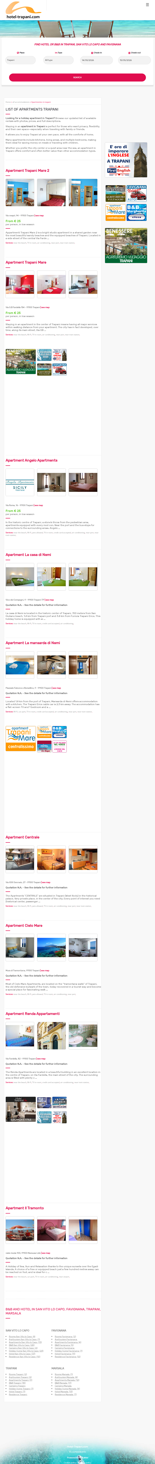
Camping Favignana (65, 1348)
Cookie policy (70, 1462)
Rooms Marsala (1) (64, 1374)
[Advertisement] (84, 394)
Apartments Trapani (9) (20, 1380)
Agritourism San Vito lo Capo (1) (24, 1339)
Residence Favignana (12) (68, 1356)
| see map (39, 215)
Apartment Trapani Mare (26, 262)
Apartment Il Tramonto (25, 1208)
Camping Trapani (17, 1385)
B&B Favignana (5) (64, 1345)
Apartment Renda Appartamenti (33, 1013)
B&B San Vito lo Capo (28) (22, 1345)
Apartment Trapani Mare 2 (27, 170)
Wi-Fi (29, 334)
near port (55, 243)
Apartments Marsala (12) (67, 1380)
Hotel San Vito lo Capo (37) (22, 1353)
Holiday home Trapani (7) (21, 1388)
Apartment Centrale (22, 837)
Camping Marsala (63, 1385)
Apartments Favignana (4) (68, 1342)
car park (22, 711)
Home (8, 102)
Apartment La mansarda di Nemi (33, 643)
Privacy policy (84, 1462)
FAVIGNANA (58, 1330)
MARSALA (57, 1368)
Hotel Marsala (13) (64, 1391)
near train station (67, 243)
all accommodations (21, 102)
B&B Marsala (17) (63, 1383)
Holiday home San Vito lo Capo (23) (26, 1351)
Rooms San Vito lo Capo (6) (22, 1336)
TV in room (31, 243)
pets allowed (37, 532)
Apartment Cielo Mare (24, 925)
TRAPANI (11, 1368)
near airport (64, 1276)
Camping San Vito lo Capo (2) (23, 1348)
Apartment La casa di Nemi (28, 554)
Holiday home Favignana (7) (68, 1351)
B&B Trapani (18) (17, 1383)
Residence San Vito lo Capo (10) (24, 1356)
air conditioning (43, 243)
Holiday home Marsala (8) (67, 1388)
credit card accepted (62, 532)
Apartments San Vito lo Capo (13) (25, 1342)
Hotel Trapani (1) (17, 1391)
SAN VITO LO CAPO (17, 1330)
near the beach (20, 243)
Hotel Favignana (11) (65, 1353)
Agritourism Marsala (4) (66, 1377)
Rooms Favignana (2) (65, 1336)
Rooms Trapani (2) (18, 1374)
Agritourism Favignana (66, 1339)
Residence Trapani (18, 1394)
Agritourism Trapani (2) (20, 1377)
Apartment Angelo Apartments (31, 460)
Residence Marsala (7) (66, 1394)
